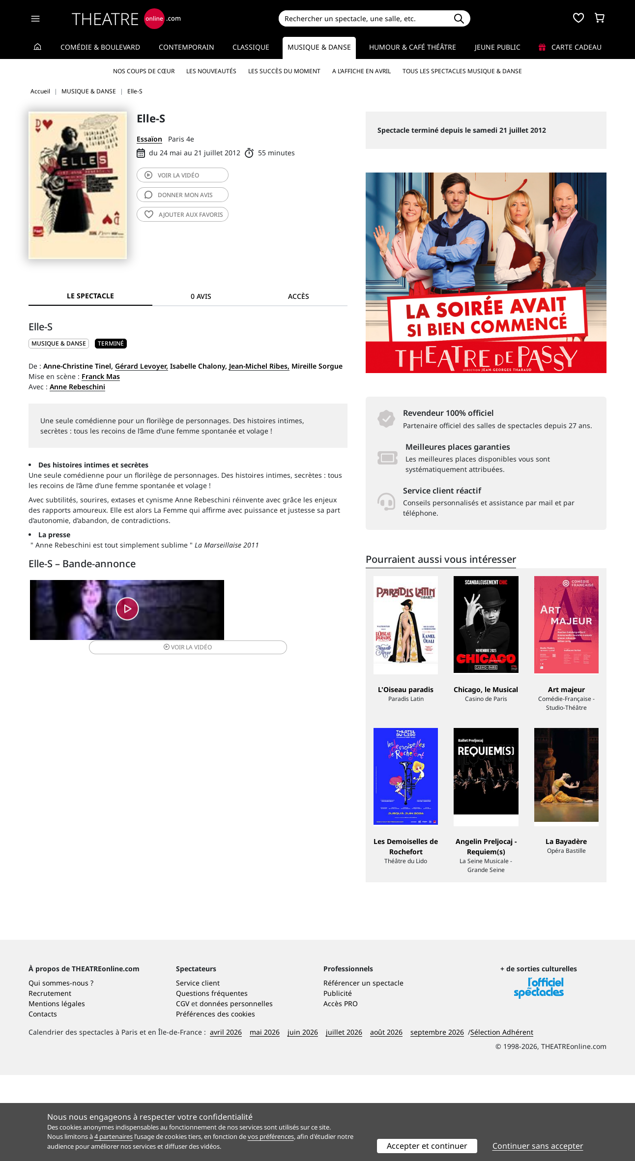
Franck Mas (101, 376)
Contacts (43, 1099)
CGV (182, 1089)
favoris (183, 214)
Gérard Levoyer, (141, 366)
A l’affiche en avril (361, 71)
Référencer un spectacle (363, 1069)
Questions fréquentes (212, 1079)
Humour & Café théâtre (412, 47)
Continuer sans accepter (537, 1145)
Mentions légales (57, 1089)
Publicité (337, 1079)
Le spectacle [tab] (90, 295)
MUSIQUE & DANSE (58, 343)
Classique (250, 47)
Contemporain (186, 47)
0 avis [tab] (201, 296)
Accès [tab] (298, 296)
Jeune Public (497, 47)
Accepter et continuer (427, 1145)
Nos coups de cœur (143, 71)
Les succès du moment (284, 71)
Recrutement (50, 1079)
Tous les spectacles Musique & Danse (462, 71)
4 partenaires (113, 1136)
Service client (198, 1069)
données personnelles (236, 1089)
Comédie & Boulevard (100, 47)
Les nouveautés (211, 71)
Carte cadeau (570, 47)
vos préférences (271, 1136)
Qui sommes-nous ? (61, 1069)
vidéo (171, 175)
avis (178, 195)
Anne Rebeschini (77, 386)
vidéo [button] (241, 616)
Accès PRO (340, 1089)
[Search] (363, 18)
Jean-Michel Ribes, (259, 366)
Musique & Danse (319, 47)
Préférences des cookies (215, 1099)
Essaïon (149, 139)
